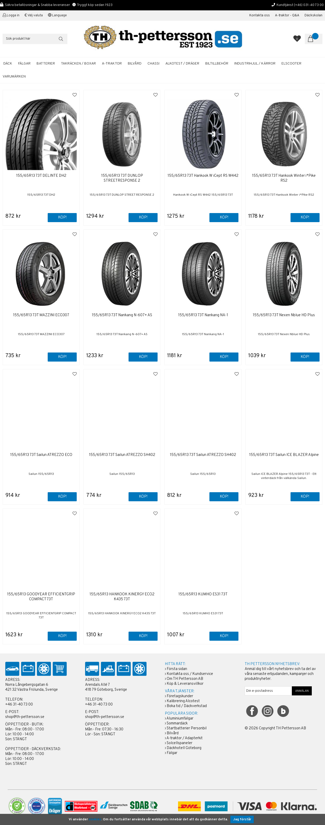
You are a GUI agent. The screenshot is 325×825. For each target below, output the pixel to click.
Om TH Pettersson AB (185, 678)
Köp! (62, 217)
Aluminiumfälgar (179, 718)
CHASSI (153, 63)
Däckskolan (313, 15)
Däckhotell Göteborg (184, 748)
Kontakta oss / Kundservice (190, 674)
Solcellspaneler (179, 743)
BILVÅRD (135, 63)
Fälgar (172, 753)
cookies (95, 819)
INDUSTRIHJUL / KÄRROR (254, 63)
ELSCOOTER (291, 63)
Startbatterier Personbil (187, 728)
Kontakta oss (259, 15)
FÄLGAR (24, 63)
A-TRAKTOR (112, 63)
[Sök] (35, 39)
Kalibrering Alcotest (183, 701)
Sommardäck (177, 723)
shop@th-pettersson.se (24, 717)
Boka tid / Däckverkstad (187, 706)
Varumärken (14, 76)
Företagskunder (180, 696)
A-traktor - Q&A (287, 15)
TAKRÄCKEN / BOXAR (78, 63)
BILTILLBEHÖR (216, 63)
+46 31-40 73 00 (19, 704)
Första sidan (177, 669)
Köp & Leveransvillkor (185, 683)
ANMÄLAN (302, 691)
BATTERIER (46, 63)
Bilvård (173, 733)
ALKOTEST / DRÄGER (182, 63)
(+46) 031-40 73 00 (309, 5)
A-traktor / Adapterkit (184, 738)
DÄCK (7, 63)
